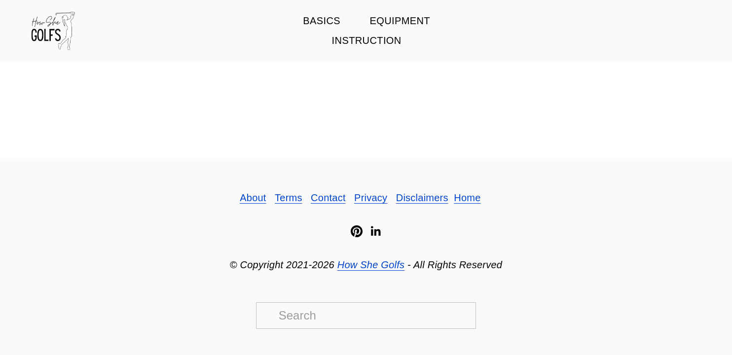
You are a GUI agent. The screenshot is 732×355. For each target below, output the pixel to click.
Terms (288, 197)
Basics (321, 20)
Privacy (370, 197)
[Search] (366, 315)
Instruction (367, 40)
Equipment (399, 20)
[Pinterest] (357, 231)
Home (467, 197)
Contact (328, 197)
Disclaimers (422, 197)
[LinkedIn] (375, 231)
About (253, 197)
